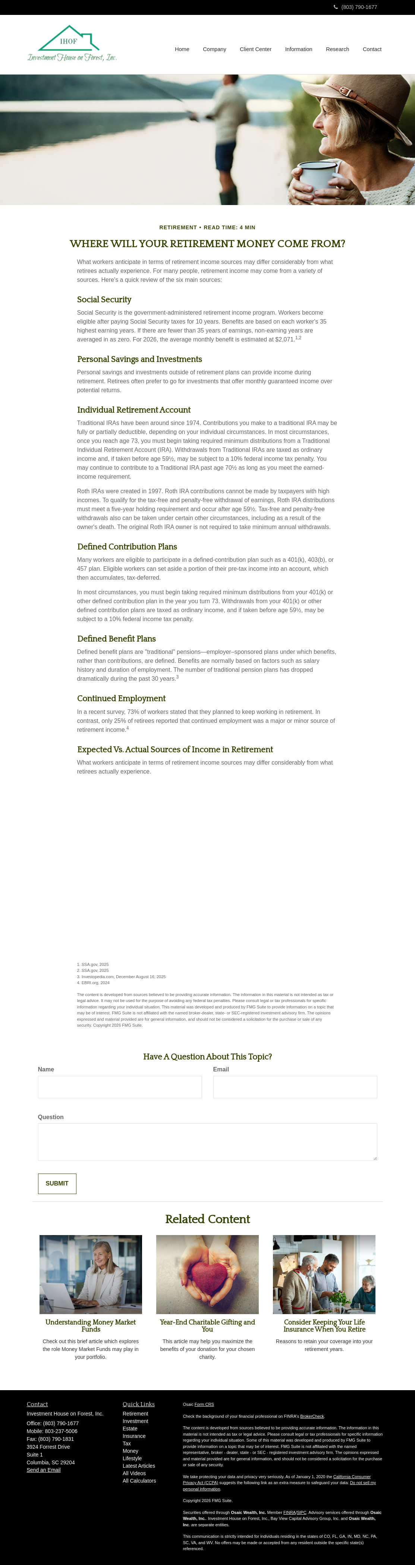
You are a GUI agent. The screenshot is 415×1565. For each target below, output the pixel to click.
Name (46, 1069)
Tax (127, 1443)
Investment (135, 1421)
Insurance (134, 1436)
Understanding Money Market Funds (90, 1326)
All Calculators (139, 1481)
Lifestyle (132, 1458)
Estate (130, 1429)
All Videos (134, 1473)
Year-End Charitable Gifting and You (207, 1326)
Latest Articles (139, 1466)
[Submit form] (57, 1184)
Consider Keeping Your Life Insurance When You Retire (324, 1326)
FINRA (289, 1512)
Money (130, 1451)
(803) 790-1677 (355, 7)
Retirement (135, 1414)
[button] (217, 44)
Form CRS (204, 1404)
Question (51, 1117)
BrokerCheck (312, 1416)
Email (221, 1069)
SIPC (301, 1512)
